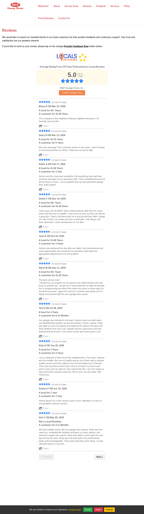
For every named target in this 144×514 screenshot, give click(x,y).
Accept (88, 509)
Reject (98, 509)
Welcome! (43, 6)
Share (46, 126)
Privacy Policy (75, 509)
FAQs (127, 6)
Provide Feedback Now (72, 93)
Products (101, 6)
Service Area (71, 6)
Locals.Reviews (97, 66)
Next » (99, 457)
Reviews (87, 6)
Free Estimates (45, 18)
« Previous (46, 457)
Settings (109, 509)
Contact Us (64, 18)
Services (114, 6)
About (56, 8)
